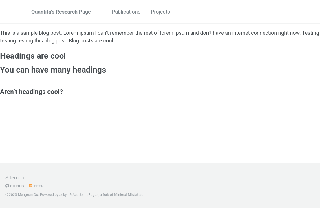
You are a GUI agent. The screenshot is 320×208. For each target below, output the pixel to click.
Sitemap (14, 177)
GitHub (14, 185)
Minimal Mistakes (128, 195)
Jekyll (64, 195)
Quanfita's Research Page (61, 12)
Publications (126, 12)
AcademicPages (85, 195)
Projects (160, 12)
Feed (35, 185)
